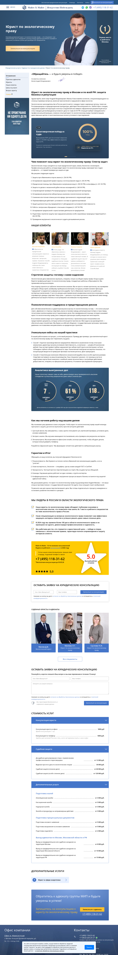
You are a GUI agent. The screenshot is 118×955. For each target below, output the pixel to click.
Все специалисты (70, 659)
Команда (72, 2)
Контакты (80, 2)
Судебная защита (44, 749)
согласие (48, 947)
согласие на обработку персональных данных (67, 596)
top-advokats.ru (105, 62)
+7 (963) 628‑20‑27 (88, 937)
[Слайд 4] (70, 156)
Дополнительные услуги (47, 784)
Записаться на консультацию (102, 2)
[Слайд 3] (69, 156)
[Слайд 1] (66, 156)
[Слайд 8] (75, 156)
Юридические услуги (13, 68)
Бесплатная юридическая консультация (54, 2)
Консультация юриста (46, 720)
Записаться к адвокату (92, 909)
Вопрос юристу (11, 90)
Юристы (9, 82)
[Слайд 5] (71, 156)
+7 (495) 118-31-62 (103, 7)
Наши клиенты (11, 85)
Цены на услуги (11, 88)
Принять (89, 947)
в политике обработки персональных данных (49, 951)
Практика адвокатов (13, 79)
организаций (55, 548)
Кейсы (87, 2)
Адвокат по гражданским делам (33, 68)
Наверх (9, 94)
